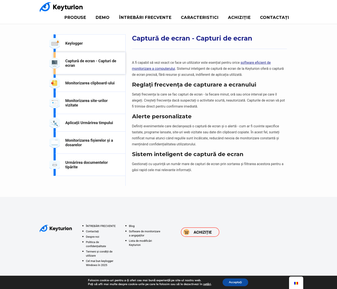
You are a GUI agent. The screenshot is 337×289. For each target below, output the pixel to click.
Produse (75, 17)
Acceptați (235, 282)
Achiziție (239, 17)
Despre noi (92, 236)
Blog (132, 226)
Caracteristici (200, 17)
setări (207, 284)
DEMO (102, 17)
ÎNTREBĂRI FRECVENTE (145, 17)
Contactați (274, 17)
